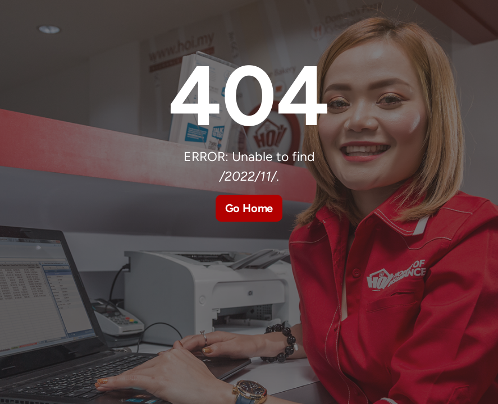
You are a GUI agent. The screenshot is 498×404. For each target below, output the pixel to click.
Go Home (249, 208)
